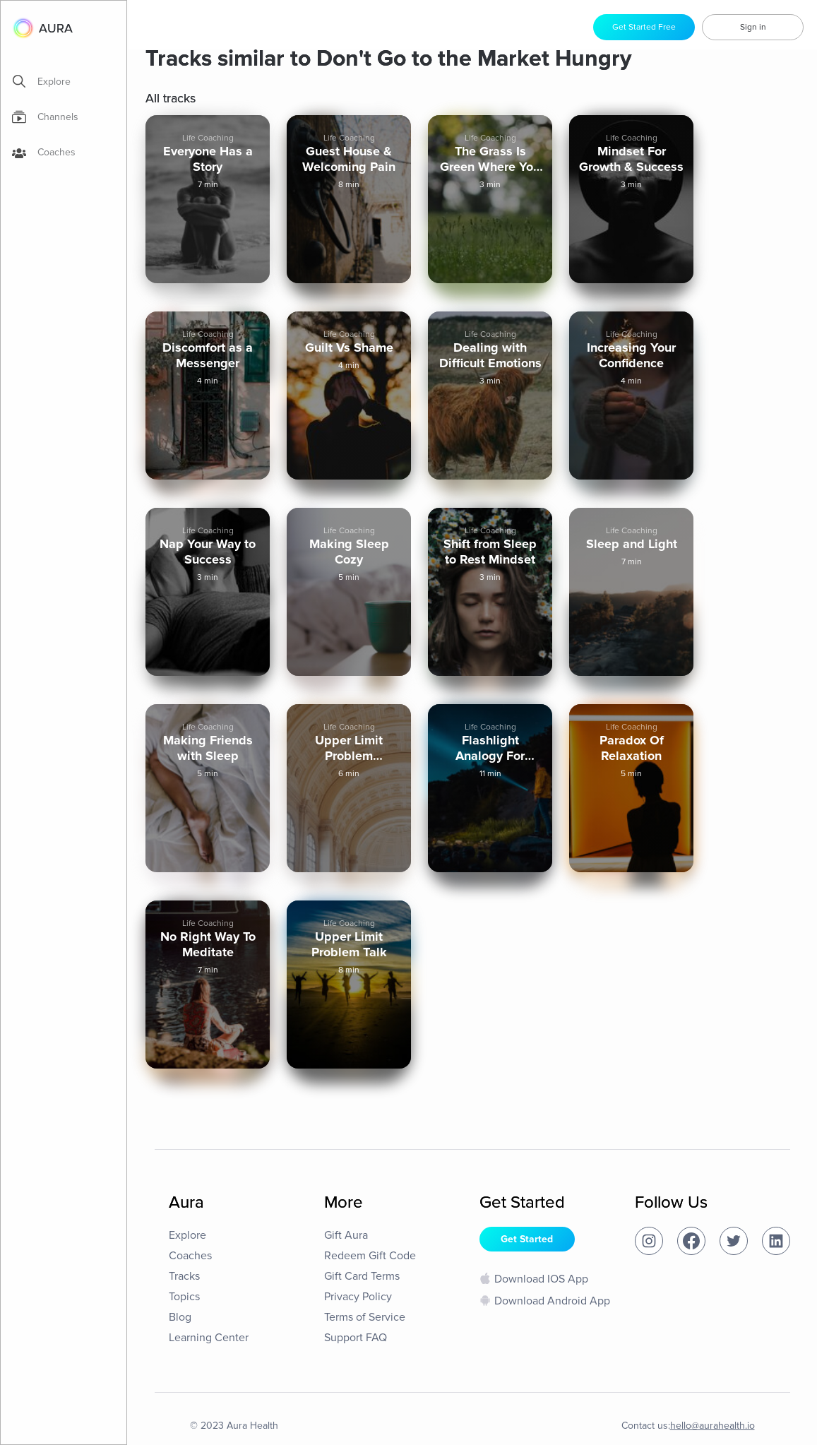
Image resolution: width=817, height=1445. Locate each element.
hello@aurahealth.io (712, 1426)
